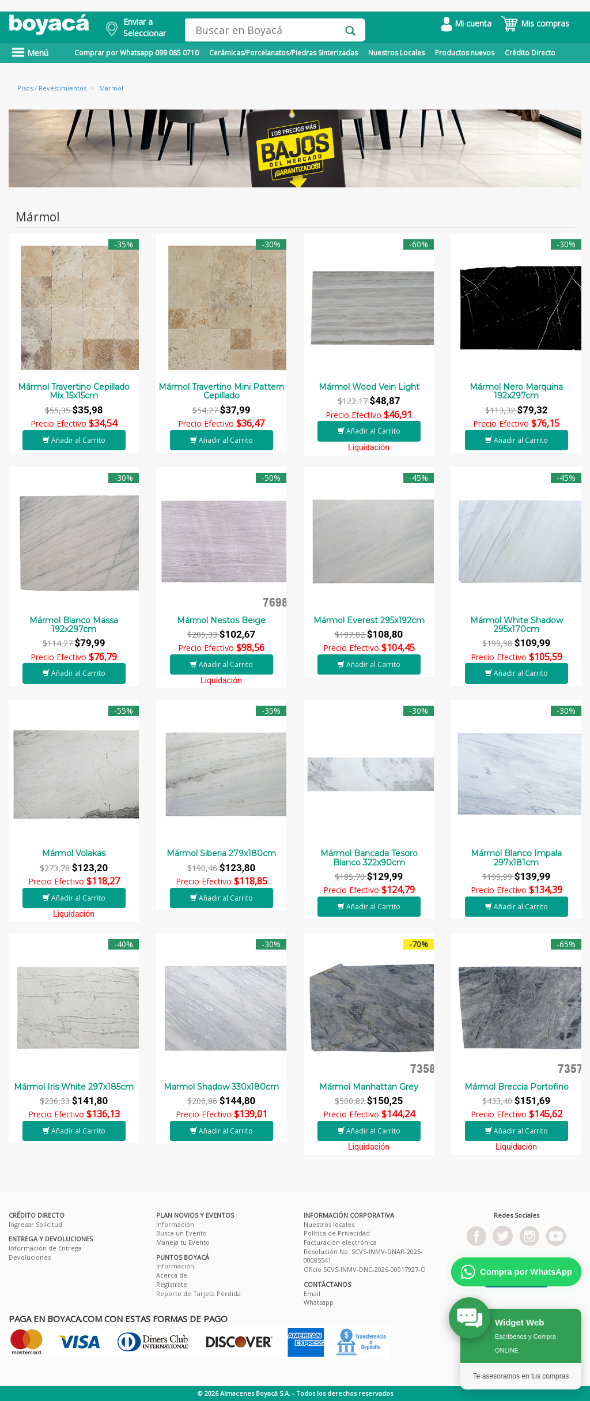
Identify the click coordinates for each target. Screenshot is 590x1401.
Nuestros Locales (396, 53)
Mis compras (535, 23)
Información (175, 1224)
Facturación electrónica (340, 1242)
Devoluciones (30, 1257)
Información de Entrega (45, 1248)
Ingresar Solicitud (35, 1224)
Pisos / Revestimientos (51, 88)
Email (312, 1293)
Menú (30, 52)
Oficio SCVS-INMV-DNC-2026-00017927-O (365, 1269)
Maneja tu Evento (183, 1242)
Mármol (111, 88)
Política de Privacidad (337, 1233)
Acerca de (171, 1275)
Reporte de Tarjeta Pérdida (198, 1293)
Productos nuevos (464, 53)
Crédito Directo (530, 53)
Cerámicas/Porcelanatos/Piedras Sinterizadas (283, 53)
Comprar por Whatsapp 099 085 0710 (136, 53)
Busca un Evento (181, 1233)
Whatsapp (319, 1302)
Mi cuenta (466, 23)
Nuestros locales (329, 1224)
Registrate (171, 1284)
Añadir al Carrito (74, 440)
